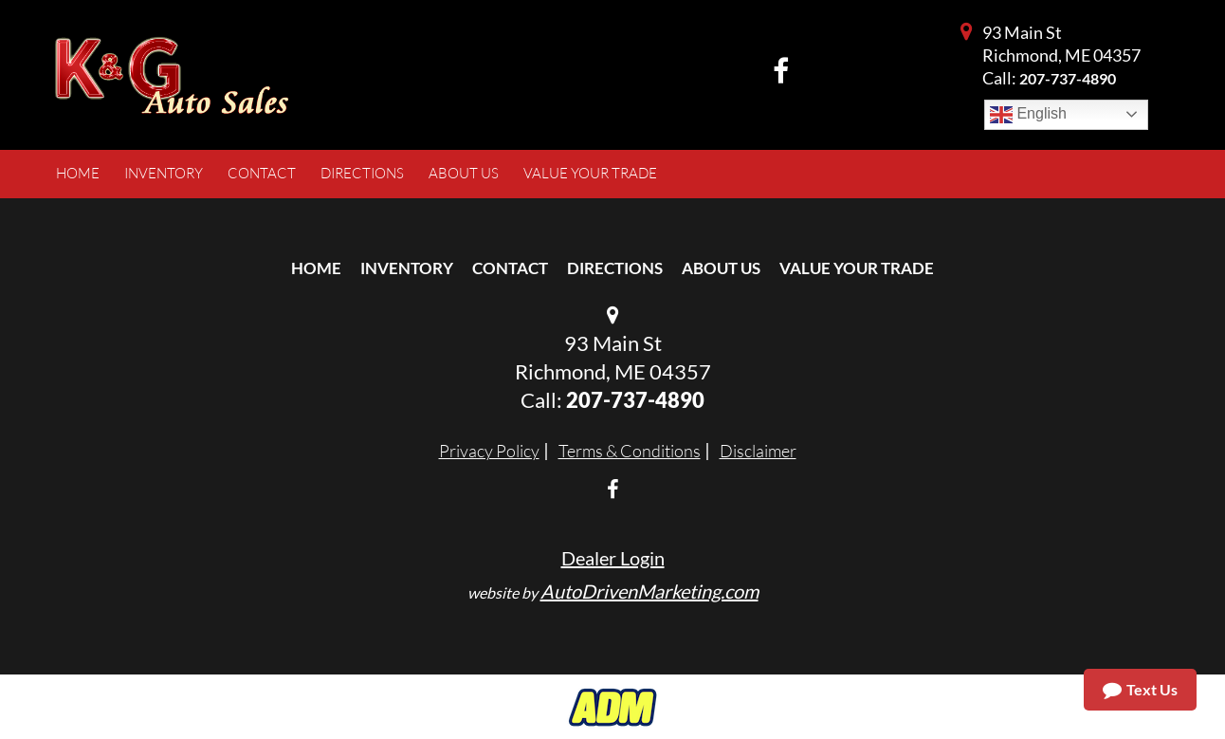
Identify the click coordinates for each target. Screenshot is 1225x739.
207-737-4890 (1067, 78)
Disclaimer (758, 450)
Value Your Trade (856, 268)
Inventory (406, 268)
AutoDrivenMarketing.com (649, 591)
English (1028, 114)
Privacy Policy (489, 450)
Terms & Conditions (629, 450)
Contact (510, 268)
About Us (721, 268)
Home (316, 268)
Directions (615, 268)
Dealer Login (613, 557)
